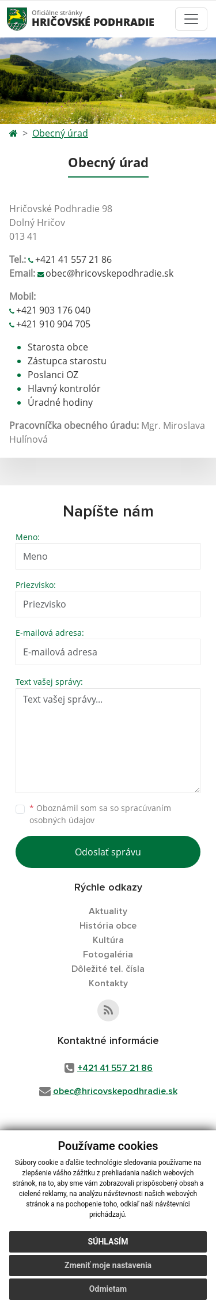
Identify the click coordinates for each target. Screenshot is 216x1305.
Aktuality (108, 911)
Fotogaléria (108, 954)
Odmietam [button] (108, 1288)
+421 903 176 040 (53, 310)
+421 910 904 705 (53, 324)
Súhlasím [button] (108, 1241)
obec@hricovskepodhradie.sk (109, 273)
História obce (108, 925)
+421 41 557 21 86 (73, 259)
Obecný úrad (60, 133)
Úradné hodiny (60, 402)
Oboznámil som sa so (100, 813)
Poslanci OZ (53, 374)
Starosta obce (58, 347)
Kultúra (108, 940)
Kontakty (108, 983)
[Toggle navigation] (191, 19)
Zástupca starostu (67, 360)
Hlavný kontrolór (64, 388)
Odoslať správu (108, 852)
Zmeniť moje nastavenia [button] (108, 1265)
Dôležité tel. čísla (108, 969)
